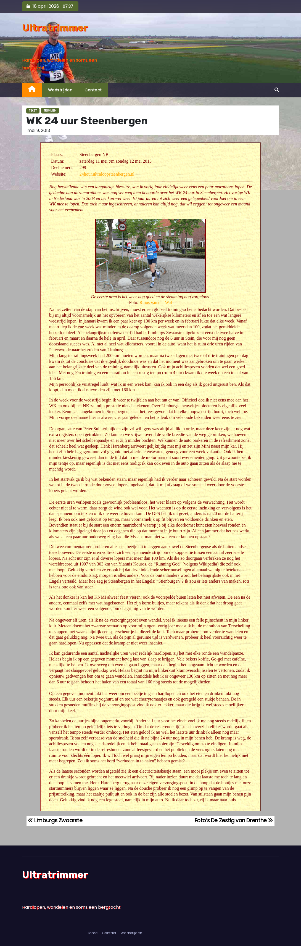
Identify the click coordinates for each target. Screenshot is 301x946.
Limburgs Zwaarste (55, 820)
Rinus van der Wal (155, 302)
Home (92, 933)
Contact (93, 90)
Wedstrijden (60, 90)
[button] (276, 90)
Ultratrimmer (55, 27)
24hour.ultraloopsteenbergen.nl (107, 174)
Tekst (33, 111)
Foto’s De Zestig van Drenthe (234, 820)
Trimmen (50, 111)
